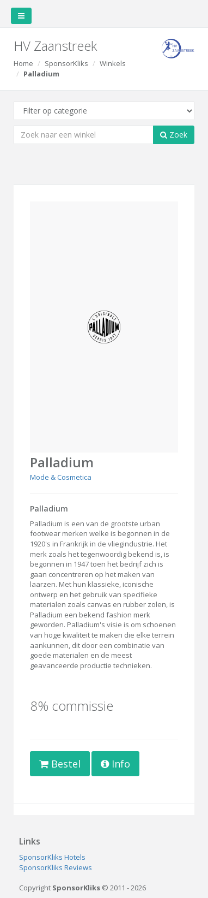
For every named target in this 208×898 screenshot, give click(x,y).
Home (23, 63)
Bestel (60, 763)
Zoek (173, 134)
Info (115, 763)
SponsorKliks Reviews (55, 867)
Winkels (113, 63)
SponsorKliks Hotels (52, 857)
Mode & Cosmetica (60, 477)
